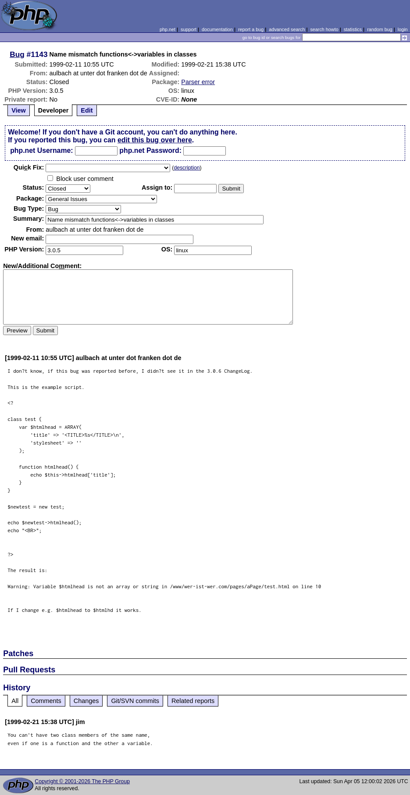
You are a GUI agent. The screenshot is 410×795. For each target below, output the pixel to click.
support (188, 29)
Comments (46, 700)
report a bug (251, 29)
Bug (17, 54)
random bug (379, 29)
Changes (86, 700)
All (14, 700)
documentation (217, 29)
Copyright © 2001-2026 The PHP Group (82, 781)
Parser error (198, 81)
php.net (167, 29)
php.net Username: (41, 150)
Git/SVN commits (135, 700)
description (187, 168)
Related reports (192, 700)
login (403, 29)
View (18, 110)
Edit (87, 110)
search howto (324, 29)
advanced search (287, 29)
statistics (353, 29)
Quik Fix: (29, 167)
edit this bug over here (155, 140)
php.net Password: (150, 150)
